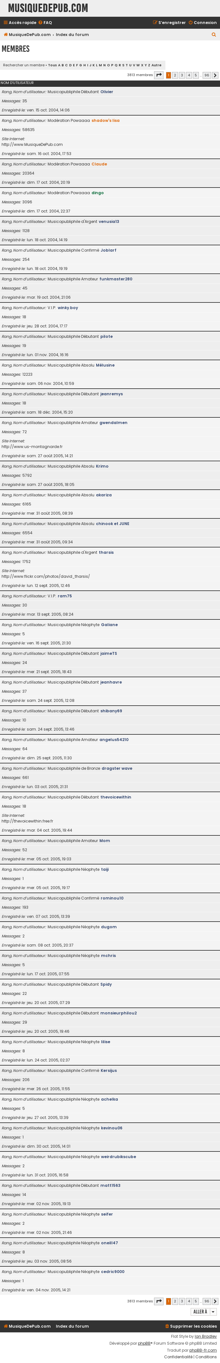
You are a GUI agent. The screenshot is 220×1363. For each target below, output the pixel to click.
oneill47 (109, 1243)
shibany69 (111, 711)
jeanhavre (111, 682)
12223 (27, 374)
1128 (26, 230)
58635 (28, 129)
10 (24, 720)
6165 (26, 504)
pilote (106, 336)
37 (24, 691)
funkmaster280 (115, 279)
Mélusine (105, 365)
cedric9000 (112, 1271)
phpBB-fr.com (203, 1350)
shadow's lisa (106, 120)
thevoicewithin (115, 797)
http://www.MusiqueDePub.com (32, 144)
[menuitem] (45, 23)
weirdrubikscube (118, 1156)
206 (26, 1079)
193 (25, 907)
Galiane (109, 624)
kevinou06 (111, 1128)
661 (25, 777)
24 (24, 662)
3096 (27, 202)
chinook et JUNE (112, 523)
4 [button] (189, 75)
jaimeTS (108, 653)
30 (24, 605)
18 (24, 317)
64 (24, 748)
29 (24, 1022)
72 (24, 431)
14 (24, 1194)
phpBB (144, 1343)
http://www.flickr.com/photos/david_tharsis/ (46, 576)
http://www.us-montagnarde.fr (32, 446)
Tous (52, 65)
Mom (104, 840)
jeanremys (111, 394)
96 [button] (207, 75)
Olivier (106, 91)
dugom (109, 927)
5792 (27, 475)
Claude (99, 164)
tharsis (106, 552)
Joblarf (108, 250)
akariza (104, 495)
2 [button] (175, 75)
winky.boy (68, 307)
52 (24, 849)
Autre (157, 65)
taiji (105, 869)
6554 (27, 532)
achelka (109, 1099)
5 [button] (196, 75)
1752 (26, 561)
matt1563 (110, 1185)
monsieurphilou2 (118, 1013)
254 (26, 259)
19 (24, 345)
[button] (159, 75)
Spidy (106, 984)
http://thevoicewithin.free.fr (27, 821)
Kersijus (109, 1070)
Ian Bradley (206, 1336)
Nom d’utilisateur (17, 83)
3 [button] (182, 75)
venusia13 (109, 221)
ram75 (65, 596)
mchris (108, 955)
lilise (105, 1041)
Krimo (102, 466)
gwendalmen (113, 422)
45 (24, 288)
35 (24, 101)
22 (24, 993)
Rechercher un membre (24, 65)
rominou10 (112, 898)
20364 (28, 173)
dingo (98, 192)
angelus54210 (113, 739)
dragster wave (117, 768)
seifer (107, 1214)
